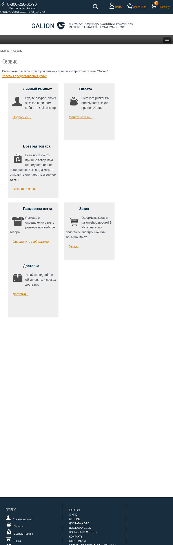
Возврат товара (36, 146)
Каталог (75, 510)
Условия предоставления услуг (24, 76)
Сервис (74, 519)
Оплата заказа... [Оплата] (80, 117)
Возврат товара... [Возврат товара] (25, 189)
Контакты (76, 536)
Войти (118, 7)
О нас (73, 514)
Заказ (84, 209)
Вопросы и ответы (83, 532)
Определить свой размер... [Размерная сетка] (32, 241)
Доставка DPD (79, 523)
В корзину (164, 7)
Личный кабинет (37, 89)
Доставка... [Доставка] (21, 294)
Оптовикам (77, 541)
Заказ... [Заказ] (74, 246)
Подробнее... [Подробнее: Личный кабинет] (22, 117)
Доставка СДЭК (80, 527)
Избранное (139, 7)
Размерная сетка (37, 209)
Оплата (85, 89)
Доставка (31, 266)
